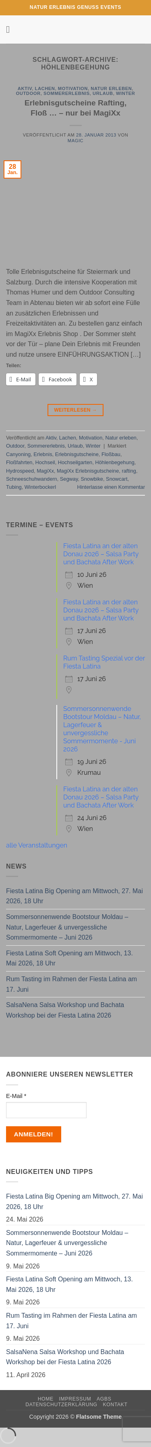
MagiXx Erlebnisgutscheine (88, 471)
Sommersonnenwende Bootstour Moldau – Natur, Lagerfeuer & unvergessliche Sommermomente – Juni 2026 (67, 927)
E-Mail (16, 1096)
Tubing (14, 487)
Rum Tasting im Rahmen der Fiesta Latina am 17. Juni (71, 984)
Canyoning (18, 454)
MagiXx (45, 471)
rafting (129, 471)
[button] (11, 29)
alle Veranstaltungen (36, 845)
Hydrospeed (20, 471)
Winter (125, 93)
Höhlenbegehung (114, 462)
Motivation (73, 88)
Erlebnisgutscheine (77, 454)
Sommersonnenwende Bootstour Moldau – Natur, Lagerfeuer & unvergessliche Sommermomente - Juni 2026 (102, 729)
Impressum (75, 1399)
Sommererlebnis (66, 93)
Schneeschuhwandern (31, 479)
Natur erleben (111, 88)
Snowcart (116, 479)
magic (75, 140)
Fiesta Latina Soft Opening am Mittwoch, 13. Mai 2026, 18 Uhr (69, 958)
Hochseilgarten (75, 462)
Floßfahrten (19, 462)
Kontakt (115, 1404)
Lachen (45, 88)
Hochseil (45, 462)
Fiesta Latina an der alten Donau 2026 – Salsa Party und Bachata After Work (101, 554)
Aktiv (25, 88)
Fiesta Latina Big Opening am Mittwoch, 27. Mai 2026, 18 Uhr (74, 896)
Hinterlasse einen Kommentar (111, 487)
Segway (69, 479)
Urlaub (103, 93)
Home (46, 1399)
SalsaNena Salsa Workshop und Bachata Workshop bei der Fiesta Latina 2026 (65, 1010)
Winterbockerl (40, 487)
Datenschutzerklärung (61, 1404)
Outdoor (28, 93)
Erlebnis (42, 454)
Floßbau (110, 454)
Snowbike (92, 479)
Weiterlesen (75, 410)
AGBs (104, 1399)
